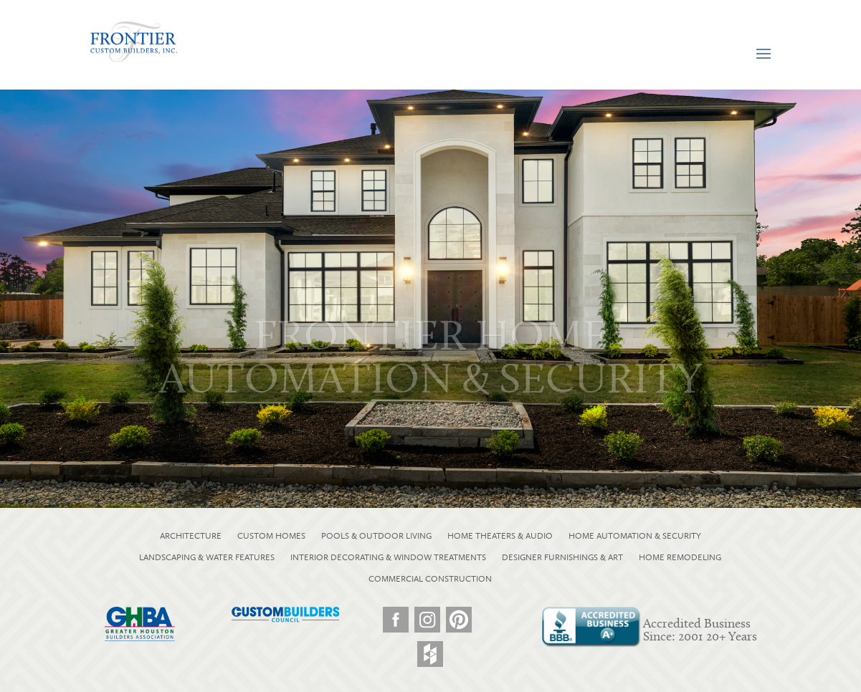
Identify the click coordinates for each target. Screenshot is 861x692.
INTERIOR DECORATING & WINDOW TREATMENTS (388, 557)
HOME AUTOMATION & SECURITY (635, 536)
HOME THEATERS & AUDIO (500, 536)
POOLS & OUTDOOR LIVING (376, 536)
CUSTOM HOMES (271, 536)
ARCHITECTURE (191, 536)
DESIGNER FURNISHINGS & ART (562, 557)
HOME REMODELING (680, 557)
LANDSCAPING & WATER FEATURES (207, 557)
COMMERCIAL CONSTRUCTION (430, 579)
